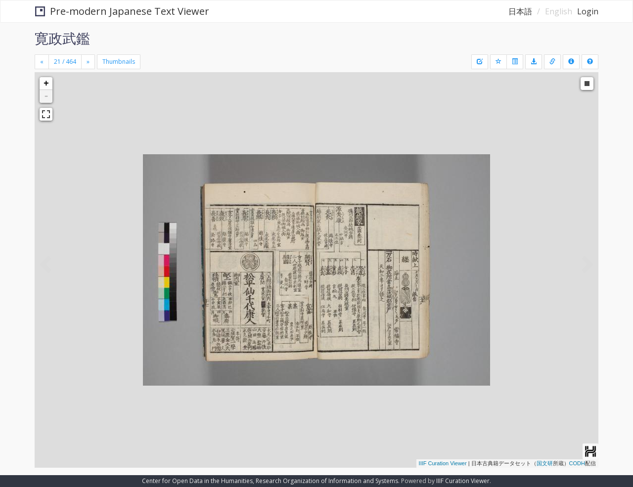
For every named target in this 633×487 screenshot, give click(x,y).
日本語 (520, 11)
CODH (577, 463)
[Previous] (42, 61)
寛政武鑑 (62, 38)
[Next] (88, 61)
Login (587, 11)
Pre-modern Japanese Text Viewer (122, 11)
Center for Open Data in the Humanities (197, 481)
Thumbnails (118, 61)
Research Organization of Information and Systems (327, 481)
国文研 (545, 463)
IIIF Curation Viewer (443, 463)
